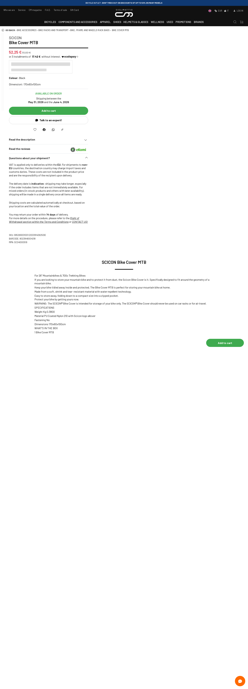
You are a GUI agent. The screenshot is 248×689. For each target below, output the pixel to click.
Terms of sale (60, 10)
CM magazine (35, 10)
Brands (199, 21)
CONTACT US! (233, 221)
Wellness (157, 21)
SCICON (169, 37)
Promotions (183, 21)
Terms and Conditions (210, 221)
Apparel (105, 21)
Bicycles (50, 21)
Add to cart (202, 110)
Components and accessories (78, 21)
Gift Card (74, 10)
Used (170, 21)
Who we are (9, 10)
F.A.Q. (47, 10)
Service (21, 10)
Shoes (117, 21)
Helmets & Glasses (135, 21)
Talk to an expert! (202, 120)
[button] (202, 159)
